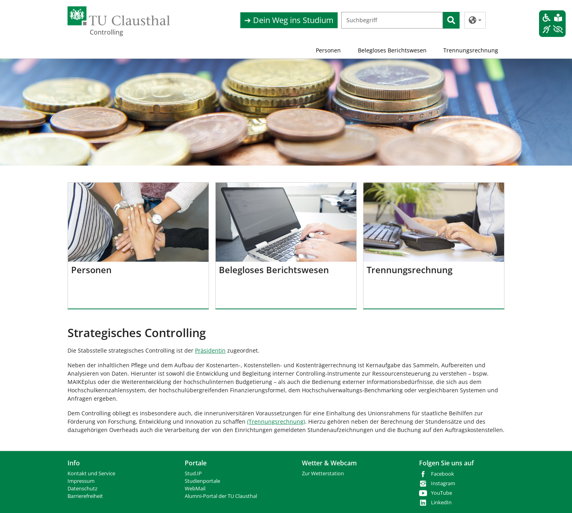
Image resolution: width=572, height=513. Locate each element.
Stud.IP (193, 473)
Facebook (442, 474)
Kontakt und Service (91, 473)
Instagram (443, 483)
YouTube (441, 493)
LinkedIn (441, 502)
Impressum (81, 481)
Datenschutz (82, 488)
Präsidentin (210, 350)
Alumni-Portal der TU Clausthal (221, 496)
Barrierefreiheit (85, 496)
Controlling (106, 32)
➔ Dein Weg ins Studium (289, 20)
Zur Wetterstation (323, 473)
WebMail (195, 488)
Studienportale (202, 481)
